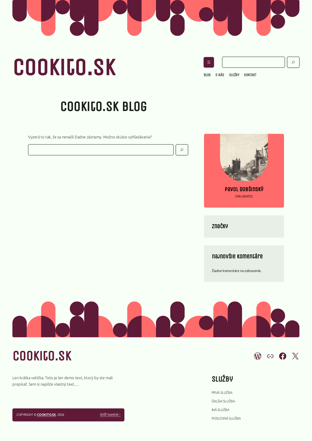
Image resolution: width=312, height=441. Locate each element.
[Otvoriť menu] (209, 62)
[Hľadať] (293, 62)
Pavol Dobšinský (244, 189)
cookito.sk (63, 67)
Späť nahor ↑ (110, 415)
